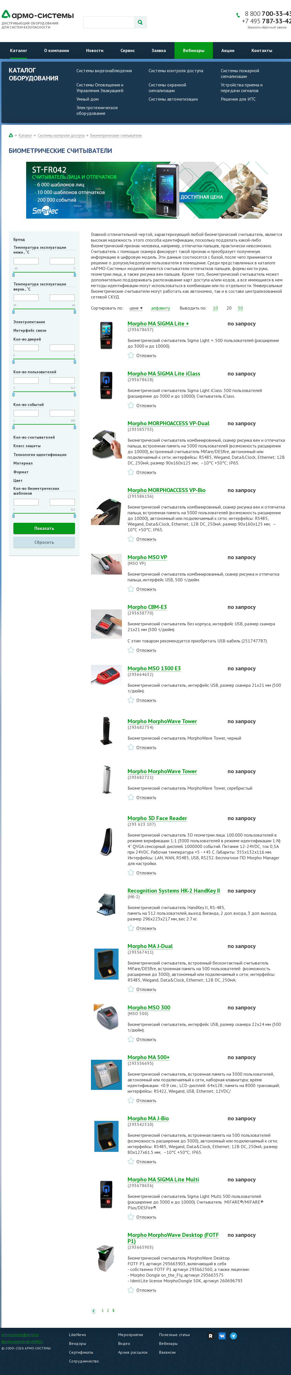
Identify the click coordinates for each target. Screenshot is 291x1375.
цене (134, 308)
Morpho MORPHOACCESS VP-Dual (174, 426)
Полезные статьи (174, 1334)
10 (215, 308)
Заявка (159, 50)
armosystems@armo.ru (20, 1334)
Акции (227, 50)
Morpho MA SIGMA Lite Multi (174, 1182)
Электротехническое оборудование (97, 110)
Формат (21, 471)
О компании (56, 50)
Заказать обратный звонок (267, 27)
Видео (124, 1343)
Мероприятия (130, 1334)
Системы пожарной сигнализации (240, 73)
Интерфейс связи (29, 330)
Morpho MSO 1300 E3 (174, 671)
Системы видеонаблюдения (104, 70)
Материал (23, 463)
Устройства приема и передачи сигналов (242, 87)
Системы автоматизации (173, 99)
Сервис (127, 50)
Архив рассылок (133, 1352)
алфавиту (160, 308)
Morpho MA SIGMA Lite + (174, 326)
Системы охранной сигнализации (167, 87)
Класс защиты (27, 445)
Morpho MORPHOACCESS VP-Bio (174, 492)
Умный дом (87, 99)
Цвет (18, 480)
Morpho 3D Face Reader (174, 821)
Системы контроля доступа (176, 70)
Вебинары (193, 50)
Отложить (146, 355)
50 (240, 308)
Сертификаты (81, 1352)
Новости (94, 50)
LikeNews (77, 1334)
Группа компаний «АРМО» (22, 1341)
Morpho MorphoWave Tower (174, 724)
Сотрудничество (84, 1361)
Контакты (261, 50)
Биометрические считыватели (116, 135)
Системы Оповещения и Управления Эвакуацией (100, 87)
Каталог (18, 50)
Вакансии (167, 1352)
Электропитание (29, 321)
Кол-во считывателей (34, 437)
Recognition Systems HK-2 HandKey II (174, 893)
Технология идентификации (39, 454)
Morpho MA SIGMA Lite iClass (174, 376)
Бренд (19, 239)
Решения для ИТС (238, 99)
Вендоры (77, 1343)
